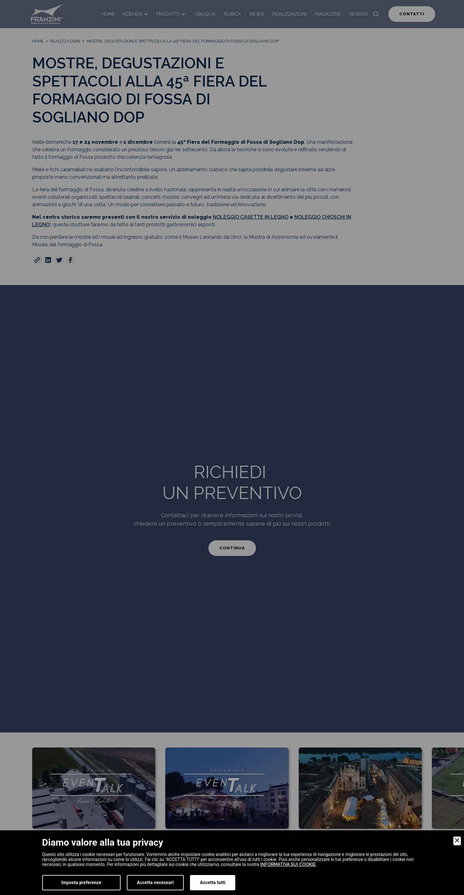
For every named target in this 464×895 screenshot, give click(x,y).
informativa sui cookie (288, 864)
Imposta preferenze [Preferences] (82, 882)
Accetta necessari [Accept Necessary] (155, 882)
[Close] (457, 841)
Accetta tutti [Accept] (212, 882)
